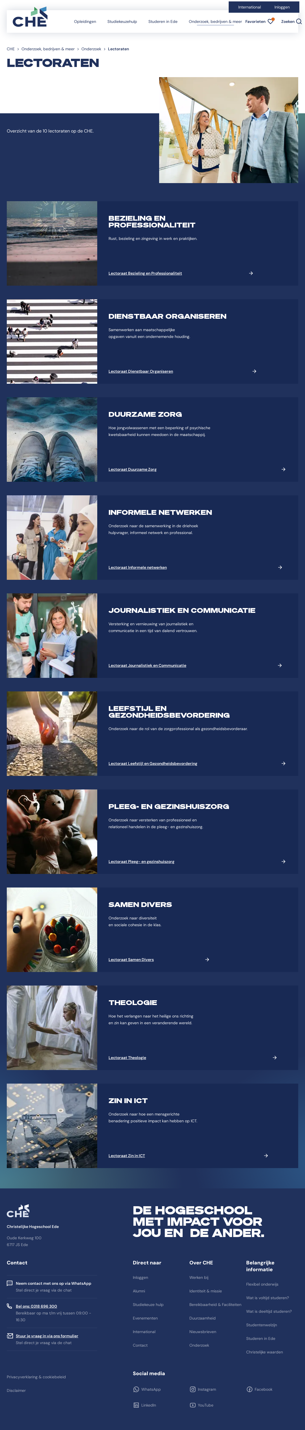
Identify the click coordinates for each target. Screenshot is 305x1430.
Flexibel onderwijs (262, 1284)
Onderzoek (91, 48)
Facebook (263, 1389)
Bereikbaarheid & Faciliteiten (215, 1304)
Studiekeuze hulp (148, 1304)
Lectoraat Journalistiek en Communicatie (147, 665)
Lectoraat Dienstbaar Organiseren (141, 371)
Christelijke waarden (264, 1352)
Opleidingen (85, 21)
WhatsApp (151, 1389)
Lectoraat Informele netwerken (138, 567)
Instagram (207, 1389)
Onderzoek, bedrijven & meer (215, 21)
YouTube (205, 1405)
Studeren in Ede (163, 21)
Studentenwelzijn (261, 1324)
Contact (140, 1345)
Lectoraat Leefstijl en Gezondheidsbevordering (153, 763)
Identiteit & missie (205, 1291)
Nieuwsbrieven (202, 1331)
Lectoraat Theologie (127, 1057)
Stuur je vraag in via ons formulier (47, 1335)
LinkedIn (148, 1405)
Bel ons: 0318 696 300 (36, 1306)
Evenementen (145, 1318)
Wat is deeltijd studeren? (269, 1311)
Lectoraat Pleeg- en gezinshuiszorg (141, 861)
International (249, 7)
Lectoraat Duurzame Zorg (133, 469)
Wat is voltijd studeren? (267, 1297)
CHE (11, 48)
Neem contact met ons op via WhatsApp (53, 1283)
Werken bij (198, 1277)
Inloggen (282, 7)
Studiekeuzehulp (122, 21)
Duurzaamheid (202, 1318)
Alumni (139, 1291)
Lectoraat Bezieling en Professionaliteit (145, 273)
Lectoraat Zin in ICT (127, 1155)
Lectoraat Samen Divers (131, 959)
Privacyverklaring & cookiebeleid (36, 1376)
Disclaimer (16, 1390)
